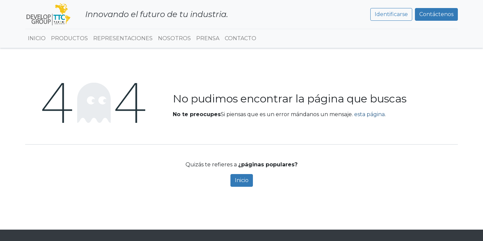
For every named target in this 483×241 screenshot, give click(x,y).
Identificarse (391, 14)
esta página (369, 114)
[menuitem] (36, 38)
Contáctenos (436, 14)
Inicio (242, 180)
